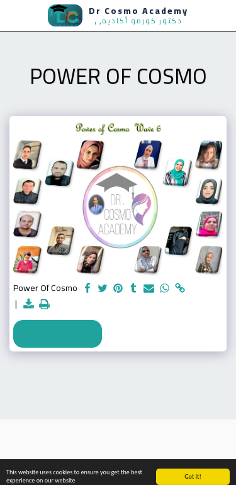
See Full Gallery (57, 333)
